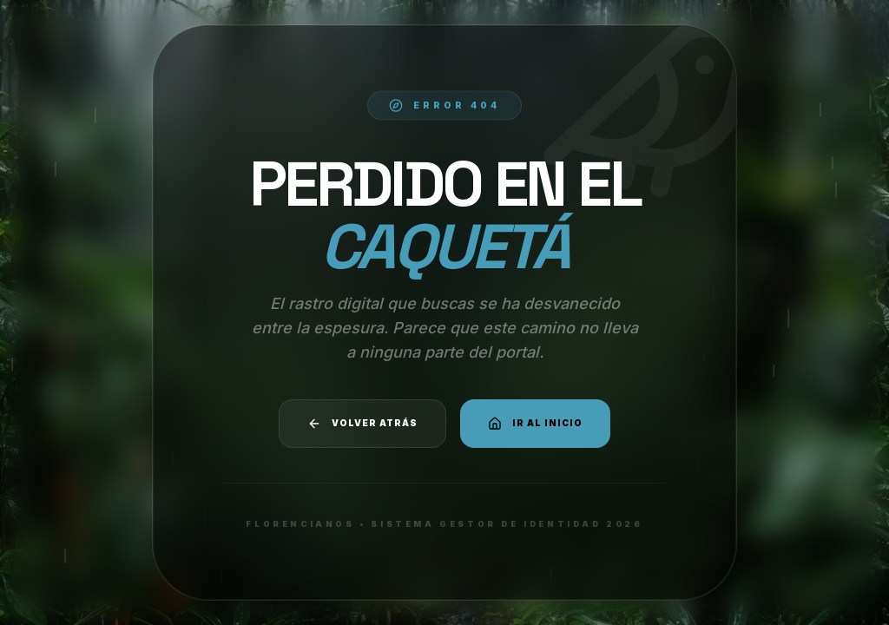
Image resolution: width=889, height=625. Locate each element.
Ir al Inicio (535, 424)
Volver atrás (362, 424)
